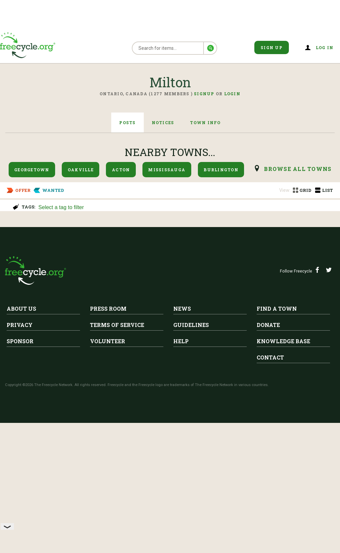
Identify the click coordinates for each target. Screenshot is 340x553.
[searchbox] (185, 208)
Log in (325, 47)
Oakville (81, 169)
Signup (204, 93)
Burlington (221, 169)
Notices (163, 122)
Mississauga (166, 169)
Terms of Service (117, 454)
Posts (127, 122)
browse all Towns (297, 168)
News (182, 438)
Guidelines (191, 454)
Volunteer (107, 471)
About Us (21, 438)
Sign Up (272, 47)
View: (285, 190)
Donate (268, 454)
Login (232, 93)
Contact (270, 487)
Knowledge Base (283, 471)
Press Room (108, 438)
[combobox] (186, 206)
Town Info (205, 122)
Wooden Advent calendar (92, 241)
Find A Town (277, 438)
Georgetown (31, 169)
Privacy (20, 454)
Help (181, 471)
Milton (68, 231)
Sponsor (20, 471)
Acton (121, 169)
